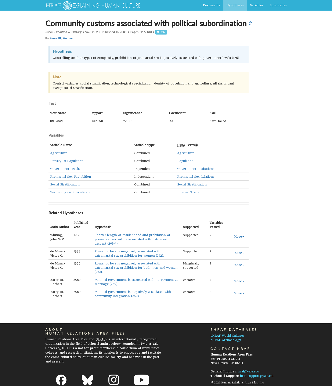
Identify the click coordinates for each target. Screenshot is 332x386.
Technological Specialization (71, 192)
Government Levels (65, 168)
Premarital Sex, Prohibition (70, 176)
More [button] (239, 236)
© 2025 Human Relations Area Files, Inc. (237, 382)
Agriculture (58, 153)
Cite (161, 32)
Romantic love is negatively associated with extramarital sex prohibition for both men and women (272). (136, 267)
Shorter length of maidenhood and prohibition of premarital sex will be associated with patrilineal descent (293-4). (132, 239)
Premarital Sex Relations (195, 176)
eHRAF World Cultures (227, 335)
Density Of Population (66, 161)
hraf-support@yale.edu (257, 376)
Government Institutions (195, 168)
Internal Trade (188, 192)
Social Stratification (65, 184)
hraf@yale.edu (248, 371)
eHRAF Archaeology (225, 340)
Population (185, 161)
